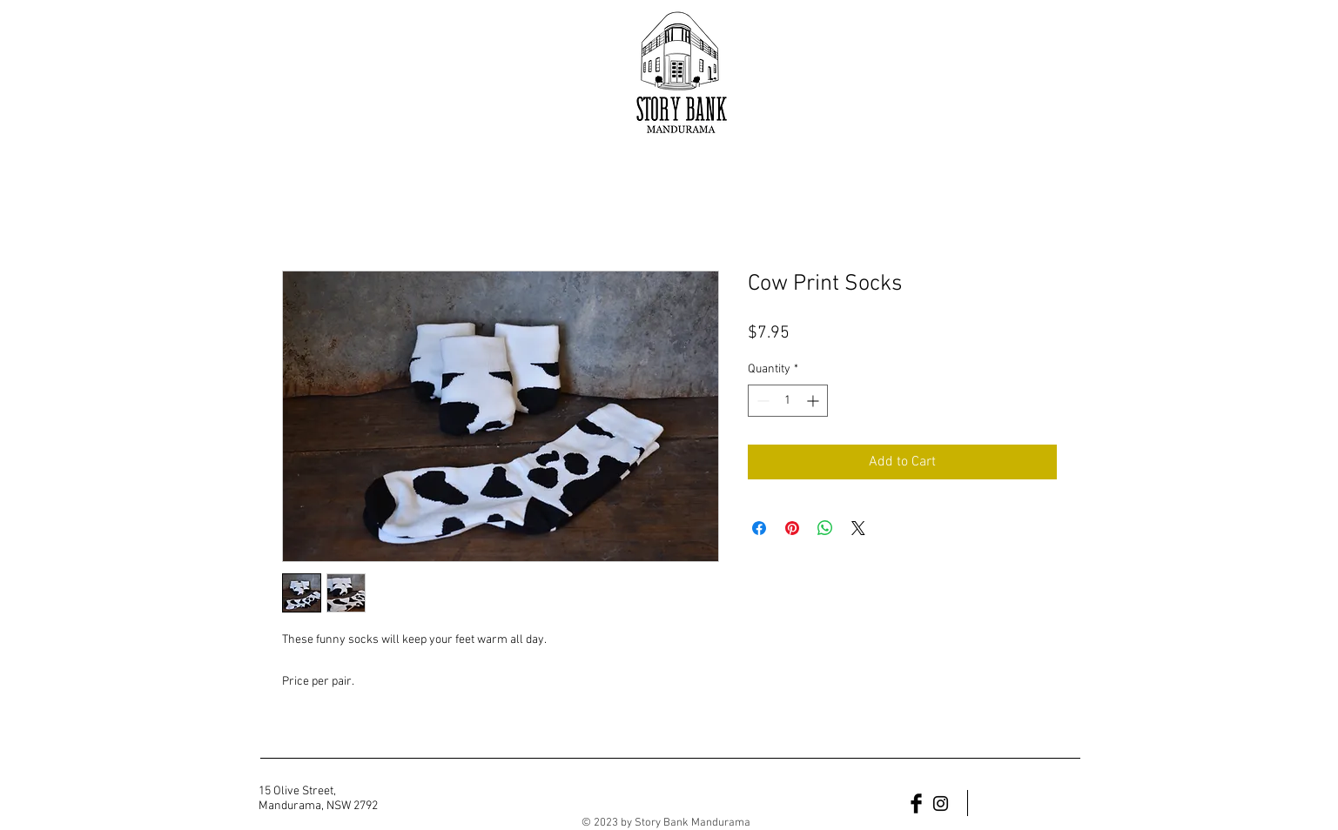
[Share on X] (858, 528)
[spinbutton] (787, 400)
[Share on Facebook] (759, 528)
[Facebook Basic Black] (916, 803)
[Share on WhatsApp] (825, 528)
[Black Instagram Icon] (941, 803)
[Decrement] (761, 400)
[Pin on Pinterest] (792, 528)
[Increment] (814, 400)
